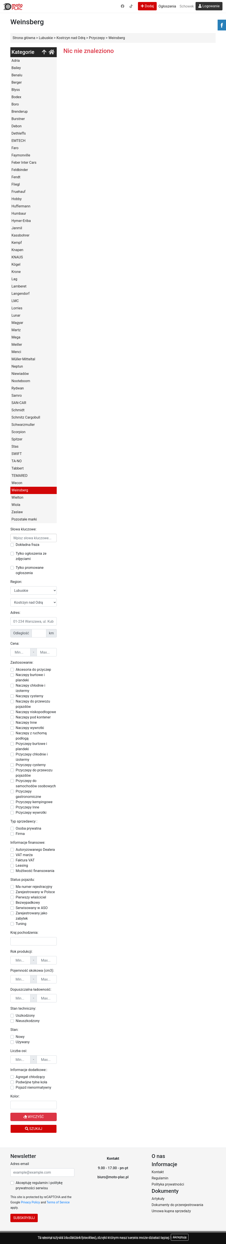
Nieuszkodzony (28, 1021)
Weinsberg (19, 490)
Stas (15, 446)
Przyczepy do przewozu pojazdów (34, 773)
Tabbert (17, 468)
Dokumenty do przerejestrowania (177, 1205)
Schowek (187, 6)
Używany (23, 1042)
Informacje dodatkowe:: (28, 1070)
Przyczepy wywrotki (31, 812)
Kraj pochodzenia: (24, 932)
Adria (15, 60)
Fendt (15, 177)
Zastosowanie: (21, 662)
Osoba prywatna (28, 828)
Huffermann (20, 206)
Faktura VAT (25, 860)
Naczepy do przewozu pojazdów (33, 704)
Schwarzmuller (23, 425)
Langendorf (20, 293)
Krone (16, 272)
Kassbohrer (20, 235)
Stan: (14, 1030)
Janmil (16, 228)
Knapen (17, 250)
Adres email (19, 1164)
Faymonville (20, 155)
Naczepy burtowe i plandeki (30, 677)
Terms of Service (58, 1202)
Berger (16, 82)
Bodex (16, 97)
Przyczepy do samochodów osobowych (36, 783)
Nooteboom (20, 381)
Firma (20, 834)
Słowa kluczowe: (23, 529)
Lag (14, 279)
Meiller (16, 344)
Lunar (15, 315)
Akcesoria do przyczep (33, 669)
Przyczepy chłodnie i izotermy (32, 757)
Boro (15, 104)
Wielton (17, 497)
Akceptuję (179, 1237)
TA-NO (16, 461)
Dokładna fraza (27, 545)
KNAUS (17, 257)
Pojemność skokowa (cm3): (32, 970)
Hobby (16, 199)
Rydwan (17, 388)
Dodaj (147, 6)
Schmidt (17, 410)
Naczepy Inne (26, 722)
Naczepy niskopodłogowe (36, 712)
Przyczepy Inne (27, 807)
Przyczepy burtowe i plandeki (31, 746)
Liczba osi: (18, 1051)
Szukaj (33, 1129)
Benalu (16, 75)
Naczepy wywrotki (30, 728)
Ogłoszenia (167, 6)
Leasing (22, 865)
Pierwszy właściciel (31, 897)
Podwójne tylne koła (31, 1082)
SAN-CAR (18, 403)
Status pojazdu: (22, 880)
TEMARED (19, 476)
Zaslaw (17, 512)
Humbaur (18, 213)
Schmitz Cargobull (25, 417)
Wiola (15, 505)
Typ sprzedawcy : (23, 821)
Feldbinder (19, 170)
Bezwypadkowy (28, 902)
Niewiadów (20, 374)
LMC (15, 301)
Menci (16, 352)
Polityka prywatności (168, 1184)
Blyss (15, 90)
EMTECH (18, 141)
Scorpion (18, 432)
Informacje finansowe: (27, 842)
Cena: (14, 643)
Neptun (17, 366)
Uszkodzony (25, 1015)
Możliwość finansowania (35, 871)
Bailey (16, 68)
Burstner (18, 119)
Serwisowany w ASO (32, 908)
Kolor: (14, 1096)
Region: (16, 582)
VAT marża (24, 855)
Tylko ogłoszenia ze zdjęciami (31, 556)
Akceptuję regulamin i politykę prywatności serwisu (39, 1185)
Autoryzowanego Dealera (35, 849)
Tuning (21, 924)
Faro (15, 148)
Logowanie (209, 6)
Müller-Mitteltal (23, 359)
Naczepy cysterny (29, 696)
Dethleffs (18, 133)
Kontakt (158, 1172)
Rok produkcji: (21, 951)
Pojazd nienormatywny (33, 1087)
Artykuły (158, 1199)
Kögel (15, 264)
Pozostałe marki (24, 519)
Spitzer (16, 439)
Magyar (17, 323)
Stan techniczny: (23, 1008)
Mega (15, 337)
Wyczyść (33, 1117)
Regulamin (160, 1178)
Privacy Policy (30, 1202)
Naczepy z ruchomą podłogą (31, 735)
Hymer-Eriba (21, 221)
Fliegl (15, 184)
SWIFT (16, 454)
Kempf (16, 243)
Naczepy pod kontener (33, 717)
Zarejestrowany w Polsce (35, 892)
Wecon (16, 483)
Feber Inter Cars (23, 162)
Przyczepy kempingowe (34, 802)
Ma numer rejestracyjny (34, 887)
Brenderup (19, 111)
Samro (16, 395)
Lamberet (18, 286)
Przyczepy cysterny (31, 765)
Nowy (20, 1037)
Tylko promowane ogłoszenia (29, 570)
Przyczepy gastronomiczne (28, 794)
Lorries (16, 308)
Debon (16, 126)
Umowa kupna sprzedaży (171, 1211)
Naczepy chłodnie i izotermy (30, 688)
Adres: (15, 613)
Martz (16, 330)
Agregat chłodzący (30, 1077)
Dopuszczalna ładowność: (30, 989)
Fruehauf (18, 192)
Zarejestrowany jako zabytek (31, 916)
